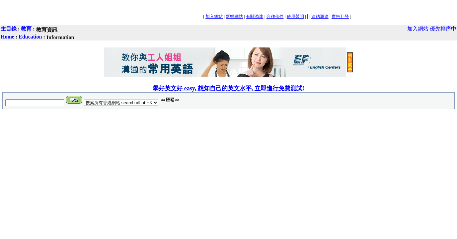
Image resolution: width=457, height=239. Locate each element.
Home (7, 37)
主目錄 (9, 29)
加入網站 (214, 16)
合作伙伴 (275, 16)
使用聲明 (295, 16)
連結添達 (320, 16)
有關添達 (254, 16)
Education (30, 37)
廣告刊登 (340, 16)
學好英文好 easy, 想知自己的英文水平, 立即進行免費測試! (228, 88)
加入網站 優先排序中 (431, 29)
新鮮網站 (234, 16)
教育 (27, 29)
